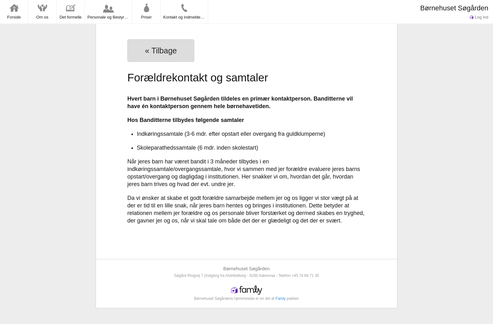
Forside (14, 11)
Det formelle (70, 11)
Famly (280, 298)
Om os (42, 11)
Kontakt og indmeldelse (184, 11)
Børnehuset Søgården (454, 8)
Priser (146, 11)
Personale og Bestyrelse (109, 11)
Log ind (478, 17)
